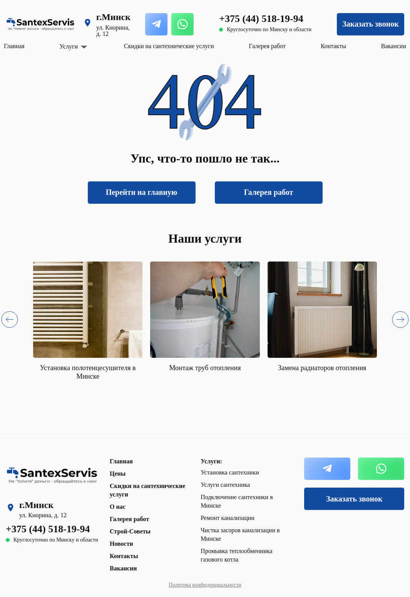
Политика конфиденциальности (205, 585)
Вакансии (393, 46)
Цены (118, 473)
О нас (118, 506)
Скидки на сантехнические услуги (169, 46)
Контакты (333, 46)
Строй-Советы (130, 531)
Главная (14, 46)
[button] (9, 321)
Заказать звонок (370, 24)
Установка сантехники (230, 472)
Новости (121, 543)
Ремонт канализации (227, 518)
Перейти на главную (141, 192)
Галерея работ (267, 46)
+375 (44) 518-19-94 (261, 18)
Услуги (69, 47)
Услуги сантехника (225, 484)
